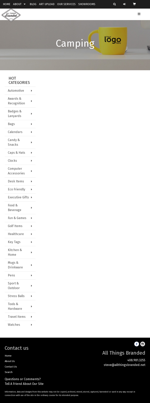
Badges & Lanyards (14, 113)
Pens (11, 275)
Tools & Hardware (15, 306)
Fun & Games (17, 218)
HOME (6, 4)
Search (8, 372)
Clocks (12, 160)
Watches (14, 325)
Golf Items (15, 226)
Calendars (15, 132)
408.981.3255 (136, 360)
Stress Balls (16, 296)
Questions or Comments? (23, 379)
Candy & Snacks (14, 142)
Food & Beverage (14, 207)
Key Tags (14, 242)
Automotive (16, 90)
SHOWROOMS (86, 4)
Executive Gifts (18, 197)
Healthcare (16, 234)
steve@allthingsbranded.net (124, 365)
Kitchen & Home (15, 252)
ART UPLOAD (46, 4)
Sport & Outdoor (14, 285)
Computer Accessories (16, 171)
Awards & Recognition (16, 101)
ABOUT (17, 4)
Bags (11, 124)
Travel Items (17, 317)
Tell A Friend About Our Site (24, 384)
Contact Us (11, 366)
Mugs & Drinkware (15, 265)
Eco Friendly (16, 189)
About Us (10, 361)
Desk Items (16, 181)
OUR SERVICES (66, 4)
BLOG (33, 4)
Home (8, 355)
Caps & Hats (16, 152)
